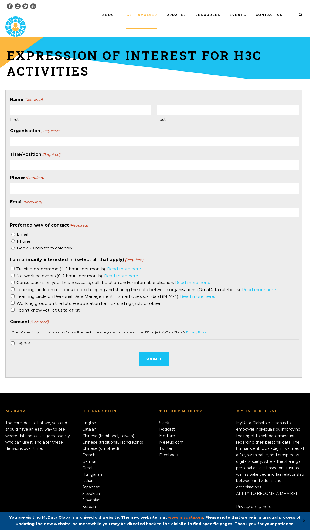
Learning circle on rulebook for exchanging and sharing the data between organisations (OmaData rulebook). (146, 280)
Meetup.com (171, 433)
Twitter (165, 439)
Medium (167, 426)
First (14, 110)
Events (238, 15)
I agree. (23, 333)
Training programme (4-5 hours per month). (79, 259)
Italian (88, 471)
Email (26, 193)
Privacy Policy (196, 323)
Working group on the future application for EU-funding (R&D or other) (89, 294)
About (109, 15)
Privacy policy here (253, 497)
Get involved (141, 15)
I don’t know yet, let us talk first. (48, 301)
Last (161, 110)
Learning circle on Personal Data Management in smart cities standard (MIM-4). (115, 287)
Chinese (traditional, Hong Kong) (112, 433)
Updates (176, 15)
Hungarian (92, 465)
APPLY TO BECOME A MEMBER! (267, 484)
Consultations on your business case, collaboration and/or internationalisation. (113, 273)
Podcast (167, 420)
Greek (88, 458)
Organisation (34, 122)
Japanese (91, 478)
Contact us (269, 15)
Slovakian (91, 484)
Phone (27, 169)
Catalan (89, 420)
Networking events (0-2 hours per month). (77, 266)
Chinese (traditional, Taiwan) (108, 426)
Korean (89, 497)
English (89, 413)
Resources (207, 15)
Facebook (168, 446)
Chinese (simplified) (100, 439)
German (90, 452)
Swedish (90, 510)
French (89, 446)
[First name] (81, 101)
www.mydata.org (185, 517)
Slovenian (91, 490)
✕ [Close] (304, 521)
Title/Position (35, 145)
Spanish (89, 503)
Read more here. (124, 259)
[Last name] (228, 101)
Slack (164, 413)
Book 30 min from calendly (44, 239)
